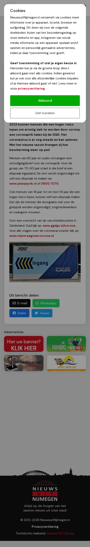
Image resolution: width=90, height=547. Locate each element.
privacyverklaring (31, 89)
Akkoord (45, 100)
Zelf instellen (45, 113)
